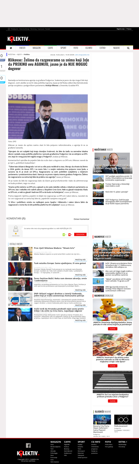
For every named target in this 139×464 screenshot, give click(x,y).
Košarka (80, 447)
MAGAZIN (37, 47)
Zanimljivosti (68, 451)
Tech (52, 449)
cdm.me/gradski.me (82, 55)
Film (65, 455)
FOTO (76, 47)
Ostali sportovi (82, 457)
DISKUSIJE (103, 295)
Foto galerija (109, 447)
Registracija (121, 29)
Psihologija (53, 453)
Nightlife (67, 444)
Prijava (129, 29)
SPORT (63, 47)
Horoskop (122, 447)
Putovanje (53, 457)
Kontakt (47, 29)
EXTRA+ (103, 47)
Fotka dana (108, 444)
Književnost (68, 453)
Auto (52, 460)
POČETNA (11, 54)
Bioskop (66, 449)
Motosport (81, 451)
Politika (27, 54)
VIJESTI (22, 47)
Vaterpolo (81, 455)
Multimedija (122, 444)
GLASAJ (112, 329)
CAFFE (50, 47)
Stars (52, 444)
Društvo (94, 444)
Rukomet (81, 453)
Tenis (79, 449)
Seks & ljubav (54, 462)
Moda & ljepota (55, 447)
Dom (52, 455)
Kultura (66, 447)
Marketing (33, 29)
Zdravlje (53, 451)
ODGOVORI (80, 234)
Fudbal (80, 444)
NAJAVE (116, 47)
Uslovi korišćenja (24, 29)
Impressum (41, 29)
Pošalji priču (14, 29)
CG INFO (88, 47)
